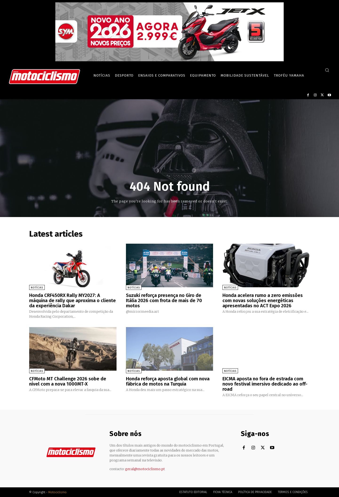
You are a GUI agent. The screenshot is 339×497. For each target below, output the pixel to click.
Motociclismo (57, 492)
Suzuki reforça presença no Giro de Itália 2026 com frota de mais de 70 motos (164, 300)
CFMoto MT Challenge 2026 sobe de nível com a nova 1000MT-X (67, 381)
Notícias (37, 287)
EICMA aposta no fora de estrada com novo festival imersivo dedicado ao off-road (264, 384)
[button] (327, 70)
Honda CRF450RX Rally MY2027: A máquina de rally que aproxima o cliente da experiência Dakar (72, 300)
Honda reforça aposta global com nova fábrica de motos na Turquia (168, 381)
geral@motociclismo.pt (145, 469)
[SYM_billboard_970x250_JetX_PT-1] (169, 60)
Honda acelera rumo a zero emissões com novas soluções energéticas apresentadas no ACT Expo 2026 (262, 300)
